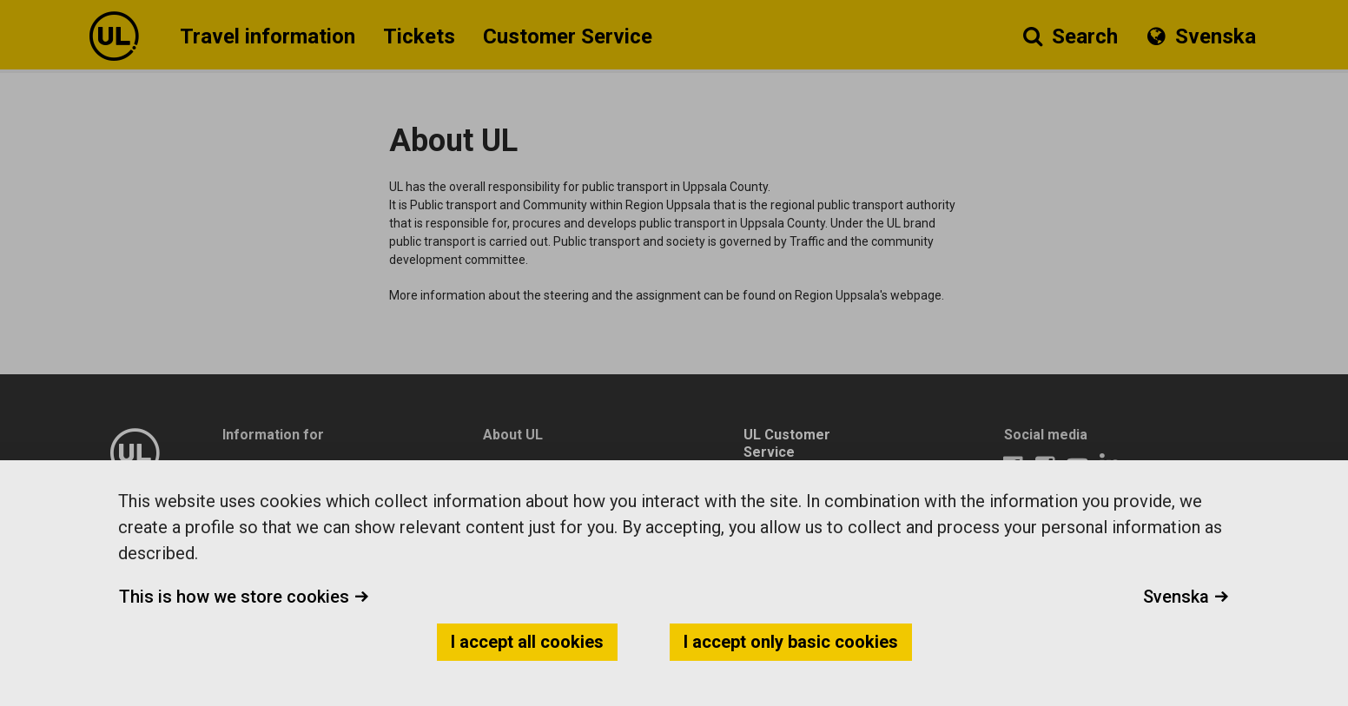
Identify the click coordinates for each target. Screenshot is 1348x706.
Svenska (1186, 596)
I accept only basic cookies (791, 641)
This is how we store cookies (244, 596)
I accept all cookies (527, 641)
